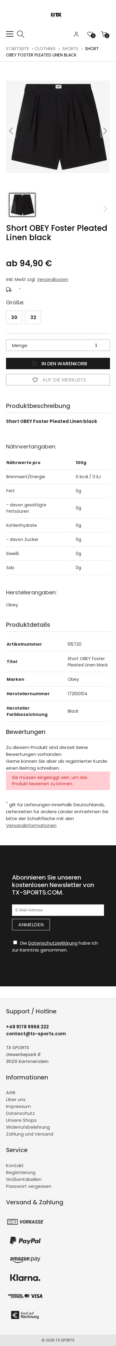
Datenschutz (20, 1113)
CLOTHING (45, 49)
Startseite (17, 49)
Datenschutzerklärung (53, 943)
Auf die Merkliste (58, 379)
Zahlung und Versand (29, 1134)
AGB (10, 1092)
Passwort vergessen (28, 1186)
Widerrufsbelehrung (28, 1127)
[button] (105, 131)
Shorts (70, 49)
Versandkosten (52, 279)
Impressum (18, 1106)
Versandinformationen (31, 825)
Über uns (16, 1099)
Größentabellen (23, 1179)
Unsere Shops (21, 1120)
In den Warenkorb (58, 363)
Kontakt (15, 1165)
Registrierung (20, 1172)
